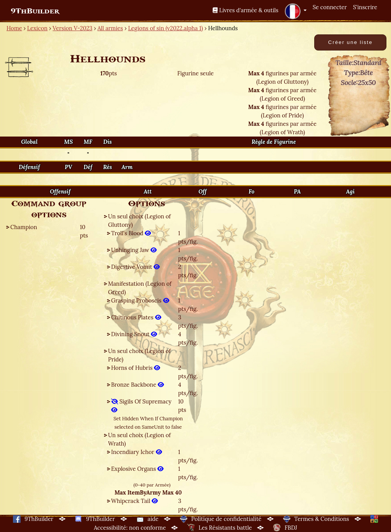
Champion (23, 227)
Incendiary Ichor (136, 452)
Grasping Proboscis (140, 300)
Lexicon (37, 28)
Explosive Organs (137, 468)
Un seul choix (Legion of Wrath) (139, 439)
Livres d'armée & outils (245, 10)
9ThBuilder (35, 11)
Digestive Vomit (135, 266)
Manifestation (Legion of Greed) (139, 288)
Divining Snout (134, 334)
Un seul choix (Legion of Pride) (139, 355)
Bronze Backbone (137, 384)
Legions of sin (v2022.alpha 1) (165, 28)
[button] (295, 11)
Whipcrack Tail (134, 500)
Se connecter (330, 7)
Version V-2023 (72, 28)
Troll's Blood (131, 233)
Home (14, 28)
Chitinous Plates (136, 317)
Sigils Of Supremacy (141, 405)
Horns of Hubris (135, 367)
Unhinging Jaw (134, 250)
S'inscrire (365, 7)
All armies (110, 28)
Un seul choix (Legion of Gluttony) (139, 220)
